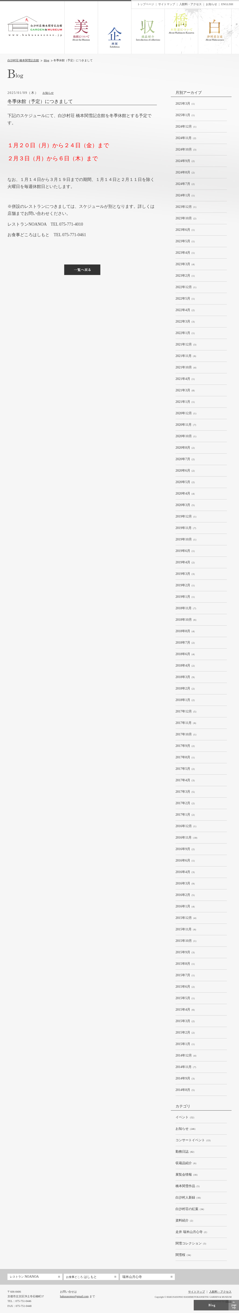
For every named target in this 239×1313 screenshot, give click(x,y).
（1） (186, 104)
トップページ (145, 4)
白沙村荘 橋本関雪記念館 (23, 60)
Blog (46, 60)
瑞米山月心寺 (132, 1277)
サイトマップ (166, 4)
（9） (186, 677)
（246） (186, 1129)
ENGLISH (227, 4)
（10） (187, 837)
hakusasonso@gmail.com (74, 1296)
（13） (194, 1140)
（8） (186, 390)
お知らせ (48, 93)
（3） (187, 149)
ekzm (228, 1301)
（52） (186, 1117)
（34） (190, 1209)
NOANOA (24, 1276)
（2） (186, 138)
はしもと (81, 1277)
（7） (186, 425)
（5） (186, 505)
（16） (187, 1175)
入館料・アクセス (190, 4)
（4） (186, 264)
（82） (186, 1152)
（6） (186, 356)
